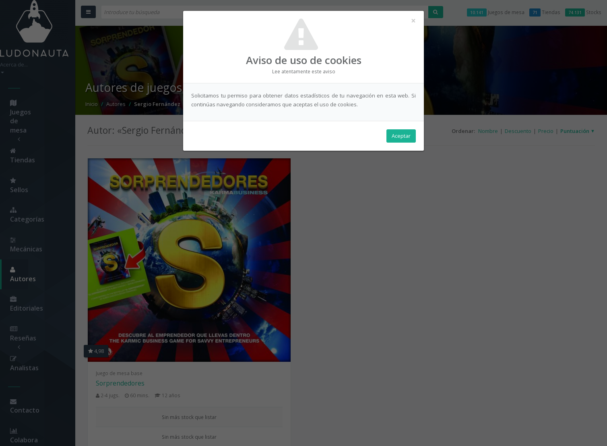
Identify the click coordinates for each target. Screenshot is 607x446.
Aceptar (401, 137)
